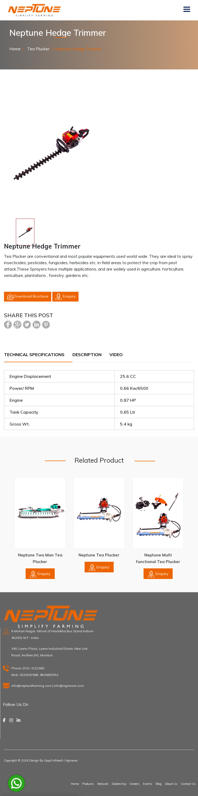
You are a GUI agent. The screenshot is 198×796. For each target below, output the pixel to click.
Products (88, 784)
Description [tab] (87, 354)
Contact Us (188, 784)
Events (147, 784)
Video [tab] (116, 354)
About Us (171, 784)
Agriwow (72, 760)
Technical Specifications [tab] (34, 354)
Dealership (119, 784)
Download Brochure (27, 296)
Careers (135, 784)
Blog (159, 784)
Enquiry (65, 296)
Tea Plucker (37, 48)
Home (15, 48)
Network (102, 784)
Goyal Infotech (53, 760)
